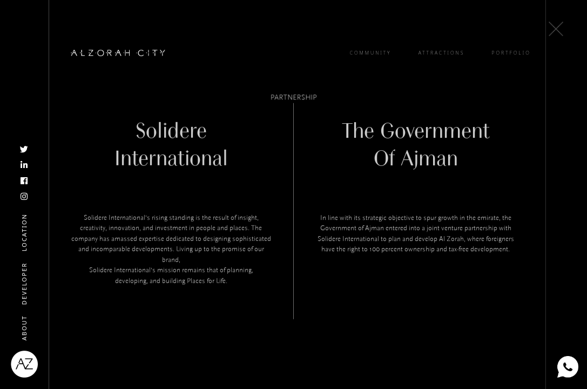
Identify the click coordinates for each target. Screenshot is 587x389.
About (24, 327)
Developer (24, 283)
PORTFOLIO (511, 53)
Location (24, 232)
